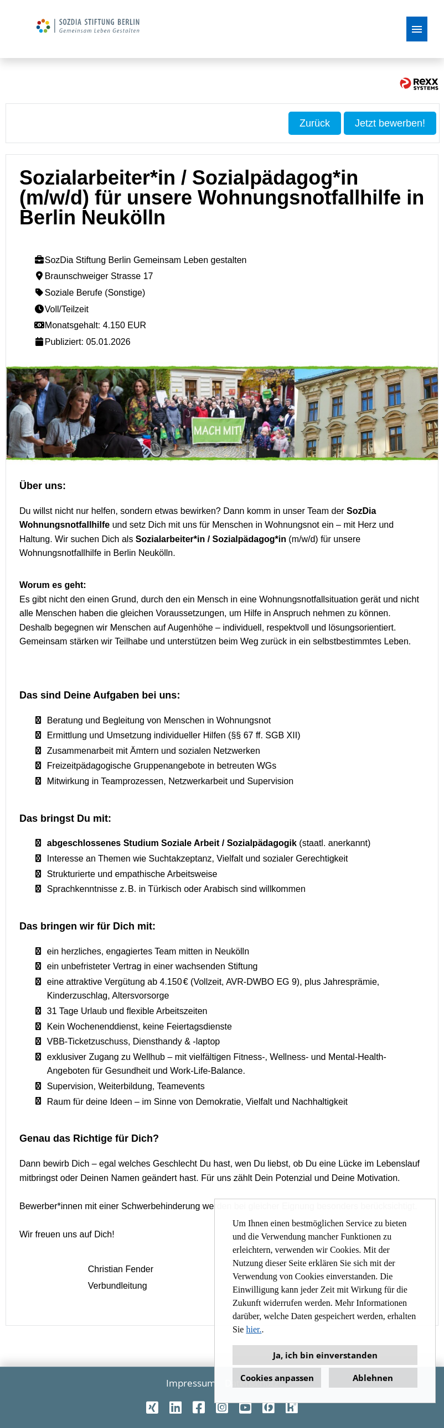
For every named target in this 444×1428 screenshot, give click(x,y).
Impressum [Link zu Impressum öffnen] (191, 1383)
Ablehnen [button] (373, 1377)
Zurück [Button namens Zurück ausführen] (315, 123)
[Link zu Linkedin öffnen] (175, 1407)
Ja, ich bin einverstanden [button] (325, 1355)
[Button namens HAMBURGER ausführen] (416, 29)
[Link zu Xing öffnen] (152, 1407)
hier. (253, 1329)
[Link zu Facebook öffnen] (199, 1407)
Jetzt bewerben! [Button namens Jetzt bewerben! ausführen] (390, 123)
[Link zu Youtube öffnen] (245, 1407)
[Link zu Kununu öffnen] (292, 1407)
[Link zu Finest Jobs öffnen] (268, 1407)
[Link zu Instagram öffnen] (222, 1407)
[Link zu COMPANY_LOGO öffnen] (86, 29)
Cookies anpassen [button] (277, 1377)
